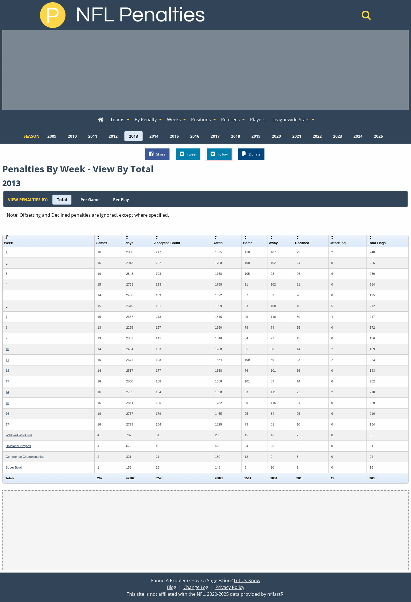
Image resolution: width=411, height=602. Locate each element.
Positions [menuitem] (201, 119)
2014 (153, 136)
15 (7, 403)
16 (7, 413)
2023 (337, 136)
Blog (171, 587)
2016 (194, 136)
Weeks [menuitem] (174, 119)
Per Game (89, 199)
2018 (235, 136)
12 (7, 370)
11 (7, 359)
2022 (317, 136)
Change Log (195, 587)
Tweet (188, 154)
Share (157, 154)
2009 (51, 136)
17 (7, 424)
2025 (378, 136)
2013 (133, 136)
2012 (113, 136)
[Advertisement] (205, 70)
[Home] (366, 17)
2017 (215, 136)
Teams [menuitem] (117, 119)
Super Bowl (14, 467)
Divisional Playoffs (18, 446)
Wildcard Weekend (19, 435)
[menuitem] (101, 119)
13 (7, 381)
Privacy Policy (229, 587)
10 (7, 349)
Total (62, 199)
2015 (174, 136)
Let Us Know (247, 580)
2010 (72, 136)
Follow (219, 154)
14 (7, 392)
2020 (276, 136)
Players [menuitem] (258, 119)
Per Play (121, 199)
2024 (358, 136)
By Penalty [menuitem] (146, 119)
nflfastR (275, 594)
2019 (255, 136)
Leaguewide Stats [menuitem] (291, 119)
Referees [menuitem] (230, 119)
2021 (296, 136)
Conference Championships (25, 456)
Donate (251, 154)
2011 (92, 136)
